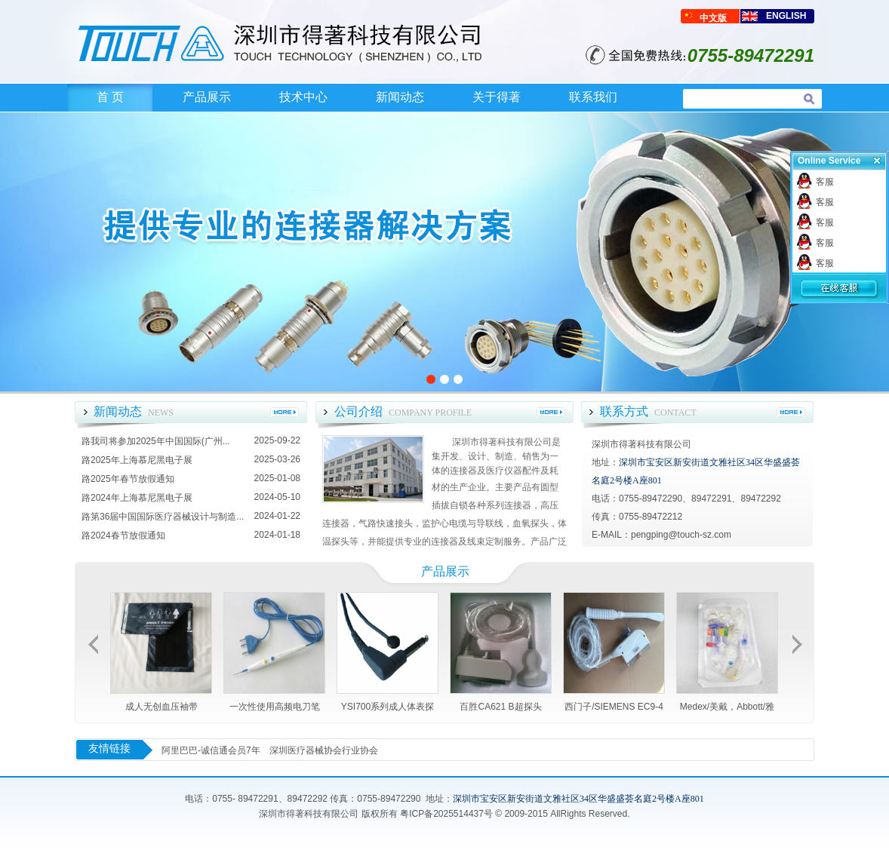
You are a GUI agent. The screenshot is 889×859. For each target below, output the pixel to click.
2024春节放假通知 (128, 535)
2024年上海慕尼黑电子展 (141, 497)
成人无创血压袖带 (161, 706)
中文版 (713, 18)
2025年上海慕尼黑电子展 (141, 460)
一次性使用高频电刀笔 (274, 706)
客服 (825, 181)
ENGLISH (786, 16)
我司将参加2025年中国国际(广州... (160, 441)
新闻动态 (400, 97)
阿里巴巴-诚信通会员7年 (210, 750)
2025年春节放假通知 (132, 479)
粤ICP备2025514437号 (446, 813)
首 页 (110, 97)
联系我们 (593, 97)
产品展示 (207, 97)
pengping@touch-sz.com (681, 534)
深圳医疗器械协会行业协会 (323, 750)
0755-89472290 (388, 798)
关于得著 (496, 97)
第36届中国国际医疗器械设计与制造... (167, 516)
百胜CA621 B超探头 (500, 706)
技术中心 (303, 97)
